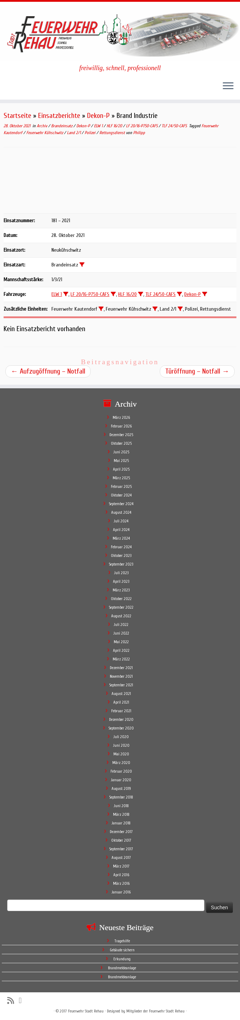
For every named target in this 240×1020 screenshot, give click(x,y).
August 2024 (121, 512)
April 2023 (121, 581)
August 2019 (121, 788)
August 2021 (121, 693)
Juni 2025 (121, 452)
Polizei (90, 132)
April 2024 (121, 529)
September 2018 (121, 797)
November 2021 (121, 676)
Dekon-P (98, 115)
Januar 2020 (121, 780)
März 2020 (121, 762)
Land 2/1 (74, 132)
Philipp (139, 132)
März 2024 (121, 538)
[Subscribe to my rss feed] (13, 1001)
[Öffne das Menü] (228, 86)
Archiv (42, 125)
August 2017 (121, 857)
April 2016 (121, 875)
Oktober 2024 (121, 495)
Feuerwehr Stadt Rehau (86, 1011)
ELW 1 (99, 125)
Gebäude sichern (122, 950)
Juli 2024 (121, 521)
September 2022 (121, 607)
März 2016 (121, 883)
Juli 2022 (121, 624)
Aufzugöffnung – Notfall (48, 371)
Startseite (17, 115)
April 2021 (121, 702)
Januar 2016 (121, 892)
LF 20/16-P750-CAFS (142, 125)
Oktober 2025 (121, 443)
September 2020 (121, 728)
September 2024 (121, 504)
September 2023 (121, 564)
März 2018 (121, 814)
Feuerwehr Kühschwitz (45, 132)
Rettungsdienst (112, 132)
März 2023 (121, 590)
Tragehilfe (122, 941)
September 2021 (121, 685)
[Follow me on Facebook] (22, 1001)
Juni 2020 (121, 745)
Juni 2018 (121, 806)
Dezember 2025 (121, 435)
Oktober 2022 (121, 598)
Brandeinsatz (62, 125)
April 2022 (121, 650)
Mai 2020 (121, 754)
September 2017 (121, 849)
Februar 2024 (121, 547)
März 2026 (121, 417)
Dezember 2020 (121, 719)
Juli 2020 (121, 737)
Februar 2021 (121, 711)
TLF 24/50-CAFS (175, 125)
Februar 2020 (121, 771)
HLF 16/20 (115, 125)
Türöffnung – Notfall (197, 371)
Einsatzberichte (59, 115)
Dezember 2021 (121, 667)
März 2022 (121, 659)
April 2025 (121, 469)
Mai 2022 (121, 642)
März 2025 (121, 478)
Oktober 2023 (121, 555)
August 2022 (121, 616)
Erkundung (122, 959)
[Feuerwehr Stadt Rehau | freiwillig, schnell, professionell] (120, 33)
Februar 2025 (121, 486)
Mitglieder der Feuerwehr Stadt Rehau (155, 1011)
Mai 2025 (121, 460)
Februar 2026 (121, 426)
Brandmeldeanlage (122, 968)
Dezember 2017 (121, 831)
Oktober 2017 (121, 840)
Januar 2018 (121, 823)
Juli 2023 (121, 573)
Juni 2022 (121, 633)
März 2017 (121, 866)
